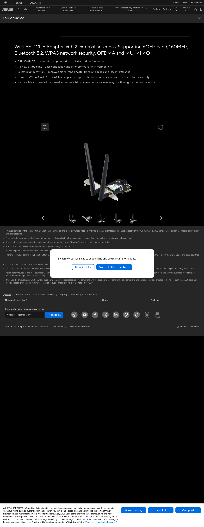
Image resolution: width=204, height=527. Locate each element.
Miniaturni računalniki (15, 447)
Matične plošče (12, 467)
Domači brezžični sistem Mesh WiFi (70, 403)
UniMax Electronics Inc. (113, 398)
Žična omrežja (59, 413)
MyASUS (106, 447)
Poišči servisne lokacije (113, 413)
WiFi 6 (56, 393)
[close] (149, 253)
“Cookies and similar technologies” (101, 522)
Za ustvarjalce (11, 383)
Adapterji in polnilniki (63, 471)
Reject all (160, 510)
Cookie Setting (133, 510)
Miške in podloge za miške (65, 447)
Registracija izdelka (111, 418)
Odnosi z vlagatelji (111, 378)
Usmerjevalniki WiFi (62, 398)
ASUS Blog (156, 398)
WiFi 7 (56, 388)
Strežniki (57, 427)
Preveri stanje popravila (113, 408)
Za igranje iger (12, 393)
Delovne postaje (13, 452)
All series (74, 358)
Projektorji (10, 423)
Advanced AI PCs (159, 374)
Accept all (188, 510)
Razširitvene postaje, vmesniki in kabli (71, 476)
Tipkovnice (58, 442)
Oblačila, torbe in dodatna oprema (69, 462)
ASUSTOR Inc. (109, 388)
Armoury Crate (158, 403)
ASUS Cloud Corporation (114, 393)
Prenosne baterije (61, 481)
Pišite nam (107, 422)
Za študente (10, 388)
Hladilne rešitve (12, 481)
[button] (4, 3)
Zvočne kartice (12, 491)
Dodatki (9, 408)
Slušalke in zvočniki (62, 452)
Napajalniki (10, 486)
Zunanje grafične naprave (65, 378)
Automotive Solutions (161, 388)
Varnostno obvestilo (111, 432)
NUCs (8, 442)
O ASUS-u (107, 369)
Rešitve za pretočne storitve (66, 457)
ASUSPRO (156, 383)
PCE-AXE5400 (13, 12)
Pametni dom (59, 432)
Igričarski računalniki (15, 477)
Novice (105, 374)
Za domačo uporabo (15, 374)
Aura (153, 408)
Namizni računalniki (14, 437)
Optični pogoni (60, 369)
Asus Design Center (160, 378)
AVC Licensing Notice (161, 393)
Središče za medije (111, 383)
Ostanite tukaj (83, 267)
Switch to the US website (114, 267)
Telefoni (8, 403)
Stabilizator (58, 491)
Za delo (8, 379)
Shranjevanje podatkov (64, 374)
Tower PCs (10, 433)
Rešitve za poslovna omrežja (66, 408)
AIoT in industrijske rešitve (65, 422)
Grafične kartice (12, 472)
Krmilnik (57, 486)
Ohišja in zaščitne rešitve (64, 466)
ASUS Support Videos (112, 442)
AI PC (153, 369)
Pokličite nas (108, 427)
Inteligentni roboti (61, 418)
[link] (102, 4)
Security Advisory (110, 437)
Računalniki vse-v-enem (16, 428)
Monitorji (9, 418)
